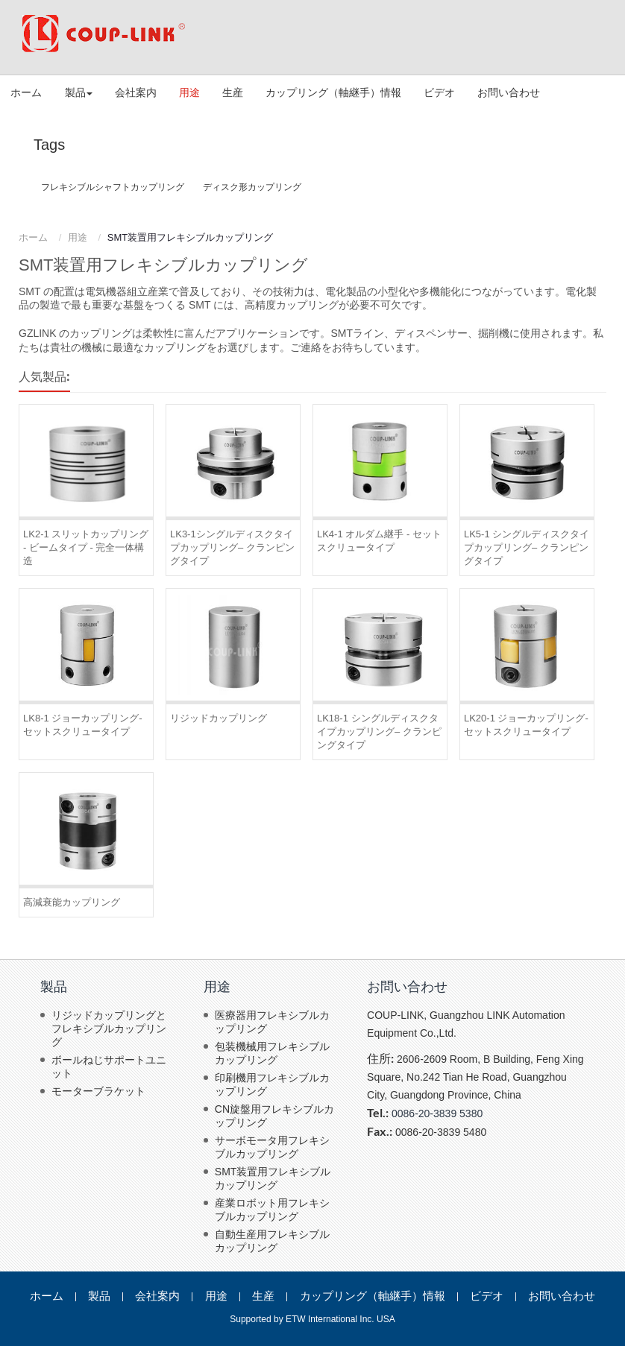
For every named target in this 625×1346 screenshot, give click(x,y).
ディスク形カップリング (252, 187)
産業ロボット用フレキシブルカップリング (272, 1209)
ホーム (26, 92)
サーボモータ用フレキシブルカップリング (272, 1147)
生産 (232, 92)
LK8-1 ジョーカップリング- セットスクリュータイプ (82, 725)
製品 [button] (78, 92)
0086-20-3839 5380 (437, 1113)
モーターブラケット (98, 1091)
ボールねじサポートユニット (108, 1066)
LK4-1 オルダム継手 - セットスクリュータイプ (379, 540)
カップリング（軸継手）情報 (333, 92)
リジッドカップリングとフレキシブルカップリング (108, 1028)
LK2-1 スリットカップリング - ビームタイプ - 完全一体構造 (85, 547)
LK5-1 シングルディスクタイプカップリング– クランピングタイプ (526, 547)
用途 (189, 92)
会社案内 (136, 92)
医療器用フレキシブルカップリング (272, 1021)
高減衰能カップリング (71, 902)
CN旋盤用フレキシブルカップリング (274, 1115)
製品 (53, 986)
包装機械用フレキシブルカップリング (272, 1053)
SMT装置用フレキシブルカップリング (273, 1178)
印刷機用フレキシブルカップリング (272, 1084)
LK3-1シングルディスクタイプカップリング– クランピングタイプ (232, 547)
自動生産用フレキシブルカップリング (272, 1241)
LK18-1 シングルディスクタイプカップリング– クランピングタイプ (379, 732)
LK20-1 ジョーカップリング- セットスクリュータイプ (526, 725)
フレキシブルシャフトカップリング (112, 187)
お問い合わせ (508, 92)
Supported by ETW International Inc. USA (312, 1319)
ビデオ (439, 92)
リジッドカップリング (218, 718)
